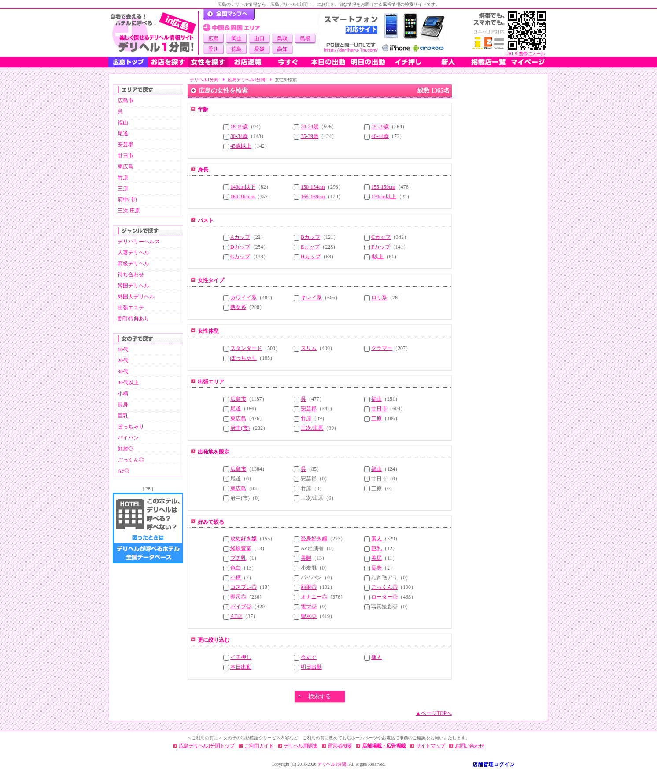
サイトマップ (430, 746)
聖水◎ (309, 616)
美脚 (306, 558)
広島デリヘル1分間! (247, 79)
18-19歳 (239, 126)
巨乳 (123, 416)
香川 (213, 49)
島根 (305, 38)
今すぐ (309, 657)
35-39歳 (309, 136)
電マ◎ (309, 606)
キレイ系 (311, 297)
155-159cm (383, 187)
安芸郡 (125, 144)
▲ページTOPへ (434, 713)
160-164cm (242, 197)
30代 (123, 372)
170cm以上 (383, 197)
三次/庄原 (129, 211)
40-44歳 (380, 136)
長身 (123, 405)
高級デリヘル (133, 264)
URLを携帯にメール (525, 53)
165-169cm (313, 197)
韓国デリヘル (133, 286)
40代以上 (128, 383)
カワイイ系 (243, 297)
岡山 (236, 38)
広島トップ (128, 62)
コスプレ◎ (243, 587)
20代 (123, 360)
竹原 (123, 178)
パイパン (128, 438)
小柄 (123, 394)
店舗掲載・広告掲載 (384, 746)
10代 (123, 349)
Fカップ (380, 247)
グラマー (381, 348)
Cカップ (381, 237)
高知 (282, 49)
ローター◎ (384, 597)
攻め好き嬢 (243, 539)
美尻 (376, 558)
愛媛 (259, 49)
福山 (123, 122)
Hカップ (311, 256)
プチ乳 (238, 558)
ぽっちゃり (131, 427)
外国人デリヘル (136, 297)
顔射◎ (125, 449)
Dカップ (240, 247)
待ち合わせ (131, 275)
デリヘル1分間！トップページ (229, 14)
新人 (376, 657)
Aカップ (240, 237)
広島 (213, 38)
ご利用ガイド (258, 746)
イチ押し (240, 657)
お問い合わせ (469, 746)
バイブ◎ (240, 606)
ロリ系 (379, 297)
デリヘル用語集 (300, 746)
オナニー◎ (314, 597)
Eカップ (310, 247)
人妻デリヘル (133, 252)
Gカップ (240, 256)
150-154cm (313, 187)
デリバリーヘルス (139, 241)
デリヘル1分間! (205, 79)
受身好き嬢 (314, 539)
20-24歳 (309, 126)
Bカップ (310, 237)
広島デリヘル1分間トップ (206, 746)
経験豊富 (240, 548)
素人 (376, 539)
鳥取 (282, 38)
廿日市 (125, 156)
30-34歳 (239, 136)
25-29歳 (380, 126)
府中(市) (127, 200)
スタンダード (246, 348)
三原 (123, 189)
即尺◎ (238, 597)
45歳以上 (240, 146)
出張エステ (131, 308)
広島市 (125, 100)
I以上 (377, 256)
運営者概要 (340, 746)
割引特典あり (133, 319)
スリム (309, 348)
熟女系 (238, 307)
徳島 (236, 49)
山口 (259, 38)
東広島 (125, 167)
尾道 (123, 133)
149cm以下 (242, 187)
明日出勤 (311, 667)
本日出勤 (240, 667)
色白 (235, 568)
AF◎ (123, 471)
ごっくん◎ (131, 460)
